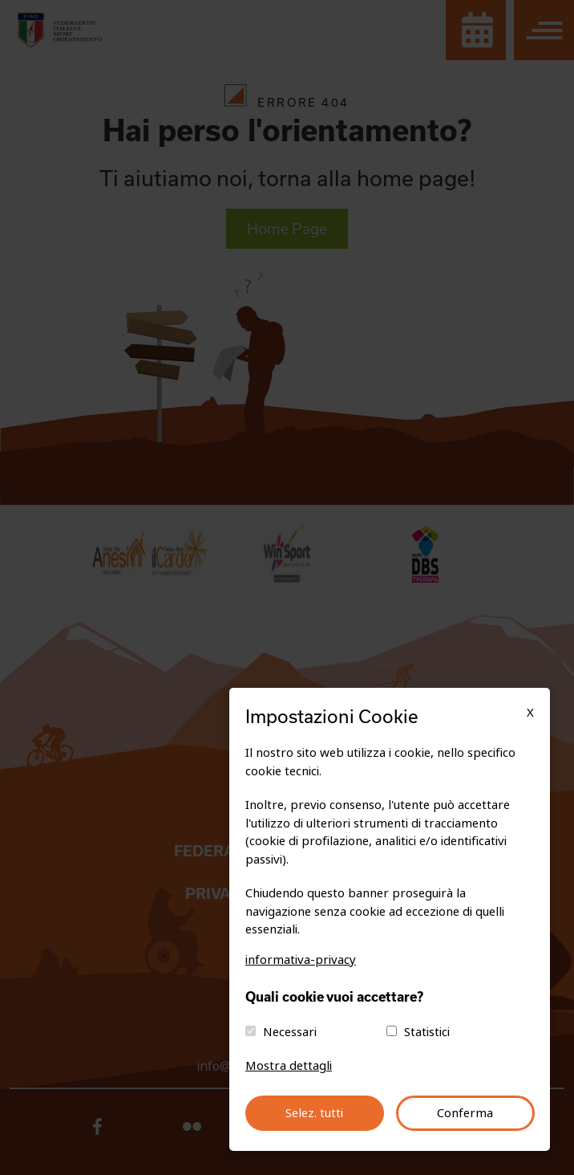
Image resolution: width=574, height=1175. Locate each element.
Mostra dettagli (288, 1066)
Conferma (465, 1113)
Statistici (427, 1032)
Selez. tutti (314, 1113)
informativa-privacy (300, 960)
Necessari (290, 1032)
